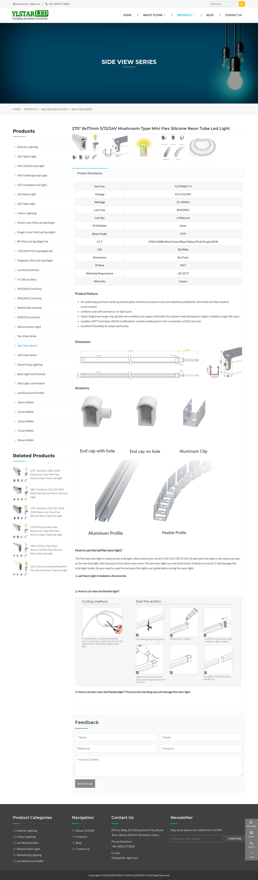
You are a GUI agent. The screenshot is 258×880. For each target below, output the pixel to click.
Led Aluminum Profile (30, 392)
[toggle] (64, 147)
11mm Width (25, 411)
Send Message (85, 783)
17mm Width (25, 430)
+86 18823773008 (59, 3)
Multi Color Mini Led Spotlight (36, 222)
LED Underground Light (32, 184)
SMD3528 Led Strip (29, 307)
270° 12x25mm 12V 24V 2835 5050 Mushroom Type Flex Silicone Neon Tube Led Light (47, 512)
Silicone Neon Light (29, 326)
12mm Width (25, 421)
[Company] (201, 748)
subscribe (235, 838)
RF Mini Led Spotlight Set (32, 241)
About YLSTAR (152, 15)
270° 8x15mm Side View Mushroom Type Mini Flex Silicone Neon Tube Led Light (46, 531)
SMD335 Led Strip (28, 317)
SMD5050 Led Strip (29, 288)
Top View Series (27, 336)
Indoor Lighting (26, 213)
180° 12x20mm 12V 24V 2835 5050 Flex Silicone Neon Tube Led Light (49, 493)
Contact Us (233, 15)
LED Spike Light (27, 156)
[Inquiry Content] (158, 765)
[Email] (201, 737)
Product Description (89, 173)
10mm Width (25, 402)
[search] (242, 4)
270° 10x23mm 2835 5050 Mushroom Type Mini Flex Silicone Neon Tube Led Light (46, 474)
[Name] (116, 737)
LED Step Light (26, 203)
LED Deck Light (26, 194)
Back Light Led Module (31, 374)
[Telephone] (116, 748)
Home (127, 15)
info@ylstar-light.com (28, 3)
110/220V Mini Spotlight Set (35, 251)
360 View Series (27, 355)
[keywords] (224, 4)
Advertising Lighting (29, 364)
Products (184, 15)
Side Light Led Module (31, 383)
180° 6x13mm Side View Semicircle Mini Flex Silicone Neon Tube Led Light (46, 549)
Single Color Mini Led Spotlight (36, 232)
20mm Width (25, 440)
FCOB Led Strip (27, 279)
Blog (210, 15)
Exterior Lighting (27, 146)
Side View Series (27, 345)
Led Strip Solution (28, 270)
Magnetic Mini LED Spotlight (35, 260)
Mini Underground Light (32, 175)
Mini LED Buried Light (30, 165)
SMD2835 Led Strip (29, 298)
